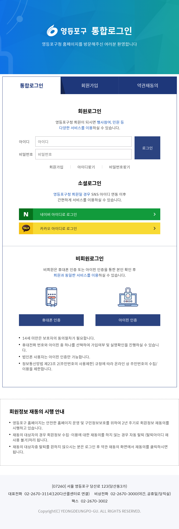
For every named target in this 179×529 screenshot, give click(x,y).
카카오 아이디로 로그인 (58, 228)
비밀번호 (26, 154)
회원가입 (89, 85)
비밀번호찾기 (119, 167)
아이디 (24, 141)
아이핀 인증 (128, 320)
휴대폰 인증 (51, 320)
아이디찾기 (86, 167)
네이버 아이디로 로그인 (58, 214)
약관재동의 (147, 85)
